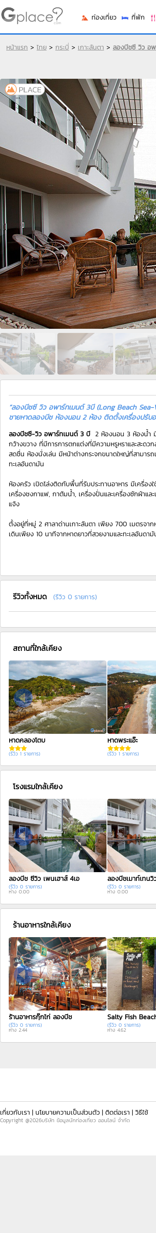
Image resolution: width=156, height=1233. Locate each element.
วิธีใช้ (141, 1112)
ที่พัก (133, 17)
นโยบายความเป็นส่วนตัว (67, 1112)
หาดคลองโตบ (27, 740)
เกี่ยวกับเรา (15, 1112)
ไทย (42, 47)
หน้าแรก (17, 47)
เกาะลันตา (91, 47)
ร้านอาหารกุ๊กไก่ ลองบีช (40, 1016)
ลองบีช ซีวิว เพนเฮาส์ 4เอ (44, 878)
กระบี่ (62, 47)
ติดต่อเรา (117, 1112)
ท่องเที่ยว (98, 17)
